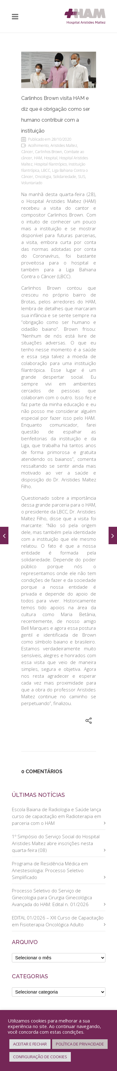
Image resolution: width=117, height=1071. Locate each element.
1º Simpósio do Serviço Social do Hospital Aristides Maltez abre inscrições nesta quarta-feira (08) (56, 843)
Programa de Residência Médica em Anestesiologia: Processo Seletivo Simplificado (50, 870)
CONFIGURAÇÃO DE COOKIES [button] (40, 1056)
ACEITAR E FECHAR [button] (30, 1044)
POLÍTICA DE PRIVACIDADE (80, 1044)
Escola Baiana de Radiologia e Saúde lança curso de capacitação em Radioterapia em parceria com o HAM (56, 816)
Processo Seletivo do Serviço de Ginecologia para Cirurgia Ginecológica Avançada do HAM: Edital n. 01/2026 (52, 897)
